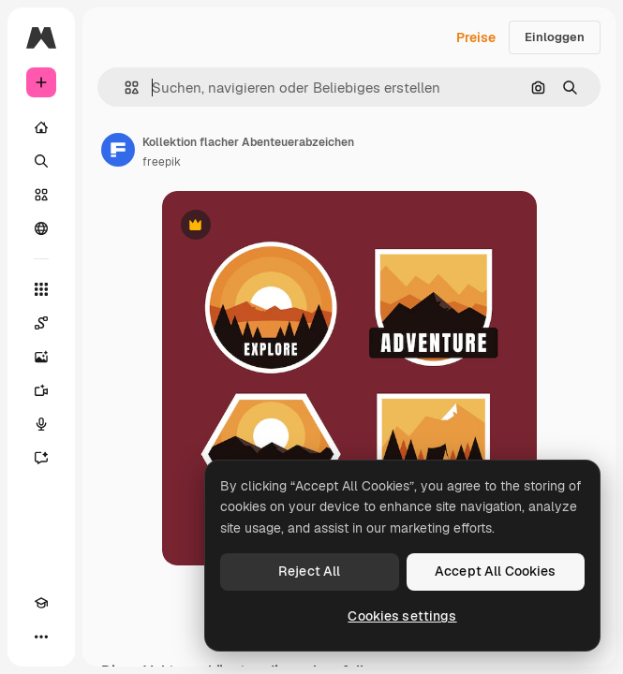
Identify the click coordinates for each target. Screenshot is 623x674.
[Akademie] (41, 603)
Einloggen (555, 37)
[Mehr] (41, 637)
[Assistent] (41, 458)
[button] (124, 88)
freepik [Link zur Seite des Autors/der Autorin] (161, 161)
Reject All (309, 571)
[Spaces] (41, 323)
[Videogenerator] (41, 390)
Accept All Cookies (495, 571)
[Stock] (41, 195)
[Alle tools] (41, 289)
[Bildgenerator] (41, 357)
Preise (476, 37)
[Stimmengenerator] (41, 424)
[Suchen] (41, 161)
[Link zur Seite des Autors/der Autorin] (118, 150)
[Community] (41, 228)
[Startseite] (41, 127)
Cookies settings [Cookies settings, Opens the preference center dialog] (402, 616)
